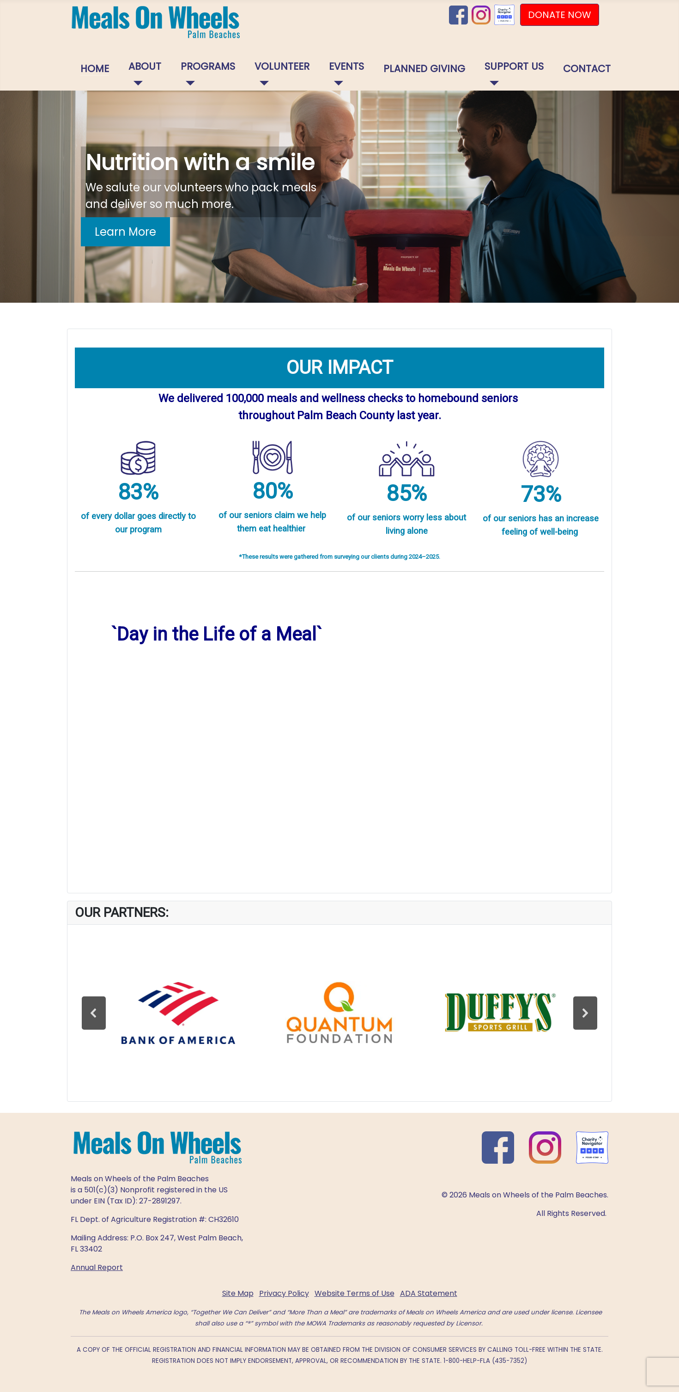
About (144, 66)
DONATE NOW (559, 14)
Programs (208, 66)
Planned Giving (424, 68)
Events (346, 66)
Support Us (514, 66)
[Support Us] (492, 83)
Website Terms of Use (354, 1293)
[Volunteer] (262, 83)
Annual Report (97, 1267)
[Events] (336, 83)
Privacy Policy (284, 1293)
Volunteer (282, 66)
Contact (587, 68)
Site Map (238, 1293)
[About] (135, 83)
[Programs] (188, 83)
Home (94, 68)
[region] (339, 197)
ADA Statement (428, 1293)
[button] (94, 1013)
